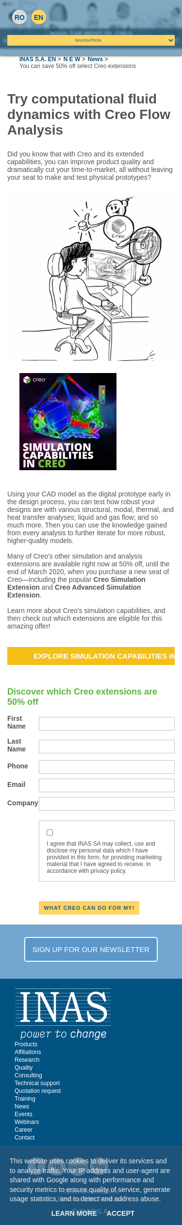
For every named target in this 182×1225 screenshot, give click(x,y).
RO (20, 17)
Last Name (23, 745)
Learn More (74, 1213)
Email (23, 784)
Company (23, 803)
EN (38, 17)
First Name (23, 722)
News (95, 59)
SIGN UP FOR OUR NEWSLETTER (91, 949)
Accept (121, 1213)
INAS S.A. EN (37, 59)
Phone (23, 766)
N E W (72, 59)
